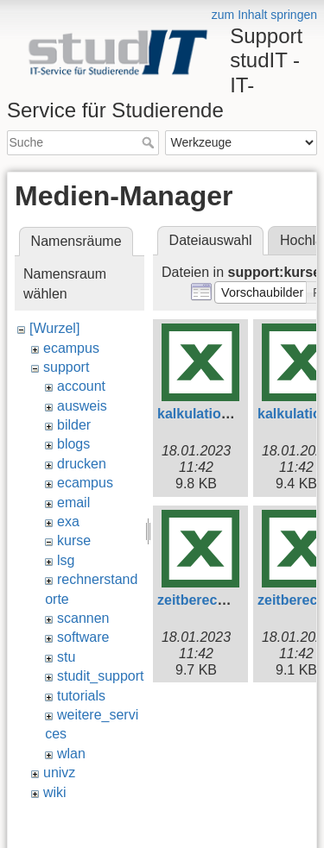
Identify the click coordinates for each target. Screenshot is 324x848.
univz (59, 772)
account (81, 386)
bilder (74, 425)
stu (66, 657)
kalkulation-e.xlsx (214, 413)
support (66, 367)
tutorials (81, 695)
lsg (65, 560)
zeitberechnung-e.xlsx (229, 600)
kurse (74, 540)
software (83, 637)
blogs (73, 444)
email (73, 502)
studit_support (100, 676)
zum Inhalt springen (264, 15)
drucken (81, 463)
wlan (71, 753)
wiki (55, 792)
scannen (83, 618)
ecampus (71, 348)
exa (68, 521)
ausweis (82, 406)
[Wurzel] (54, 328)
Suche (150, 142)
